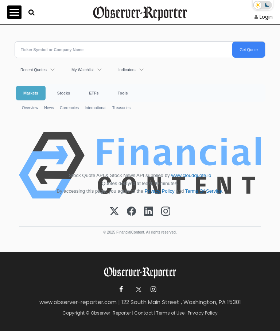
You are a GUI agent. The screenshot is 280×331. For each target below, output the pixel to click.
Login (266, 16)
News (49, 107)
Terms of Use (170, 313)
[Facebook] (131, 212)
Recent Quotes (33, 70)
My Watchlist (82, 70)
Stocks (63, 93)
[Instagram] (165, 212)
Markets (30, 93)
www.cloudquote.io (191, 175)
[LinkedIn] (148, 212)
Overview (30, 107)
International (95, 107)
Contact (143, 313)
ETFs (93, 93)
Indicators (127, 70)
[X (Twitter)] (114, 212)
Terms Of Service (203, 191)
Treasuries (121, 107)
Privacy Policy (160, 191)
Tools (123, 93)
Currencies (69, 107)
